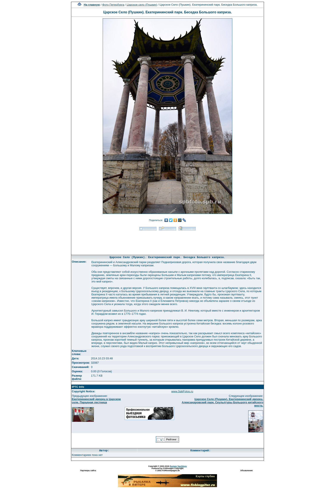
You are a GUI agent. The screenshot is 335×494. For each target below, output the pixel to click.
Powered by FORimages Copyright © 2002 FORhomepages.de (167, 469)
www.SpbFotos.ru (182, 391)
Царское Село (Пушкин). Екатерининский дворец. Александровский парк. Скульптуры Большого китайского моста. (222, 402)
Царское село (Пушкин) (142, 4)
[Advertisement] (167, 241)
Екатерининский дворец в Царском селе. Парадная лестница (96, 400)
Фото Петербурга (113, 4)
